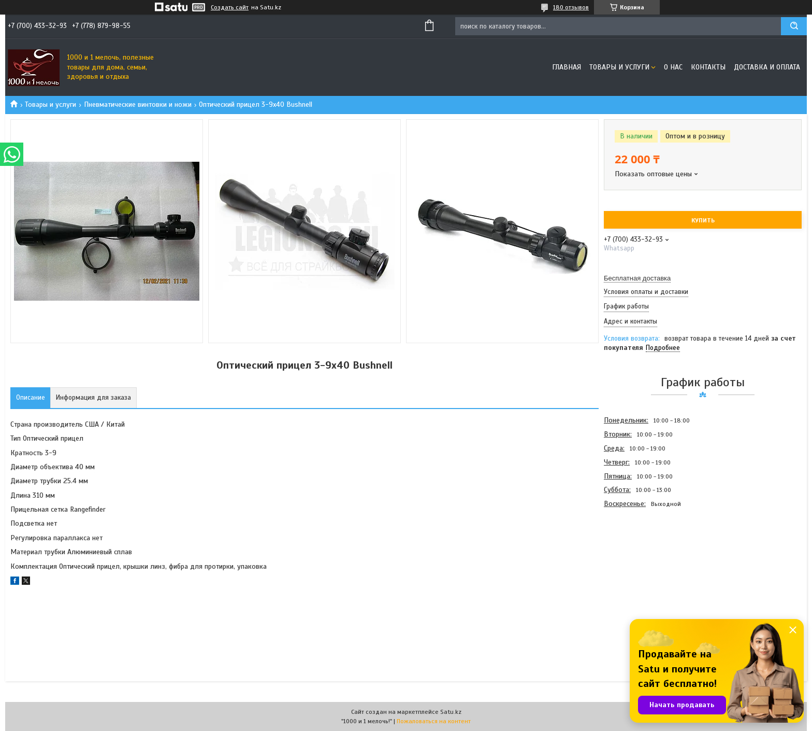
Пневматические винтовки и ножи (138, 104)
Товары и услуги (619, 67)
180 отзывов (571, 7)
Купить (703, 220)
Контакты (708, 67)
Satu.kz (450, 711)
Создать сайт (230, 7)
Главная (566, 67)
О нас (673, 67)
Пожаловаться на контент (434, 721)
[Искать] (794, 26)
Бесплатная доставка (637, 278)
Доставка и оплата (767, 67)
